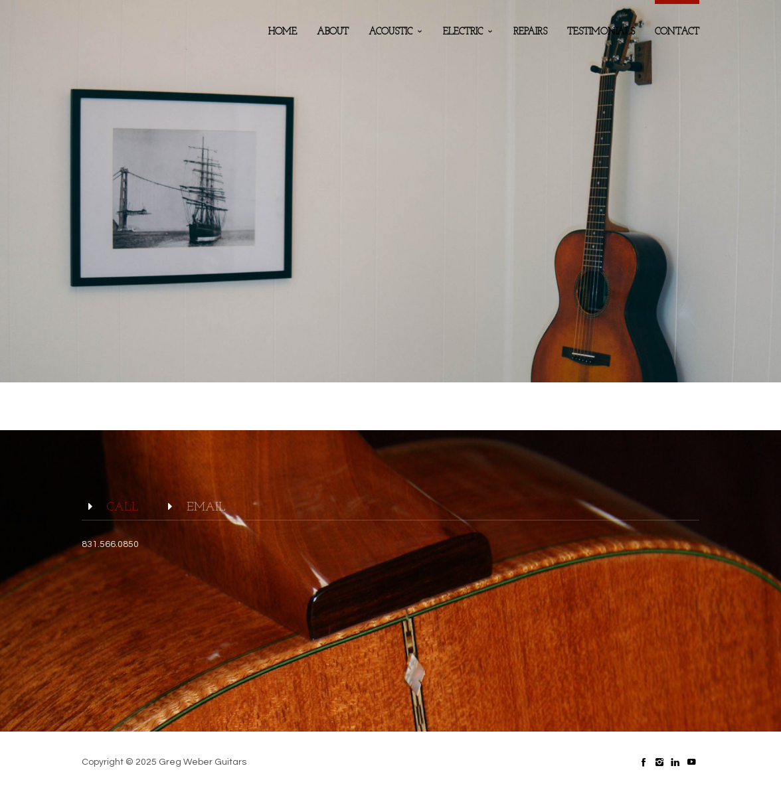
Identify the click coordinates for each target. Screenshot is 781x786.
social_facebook (643, 762)
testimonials (601, 32)
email (193, 507)
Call (110, 507)
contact (677, 32)
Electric (463, 32)
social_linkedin (675, 762)
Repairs (530, 32)
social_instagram (659, 762)
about (333, 32)
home (282, 32)
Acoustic (390, 32)
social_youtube (691, 762)
